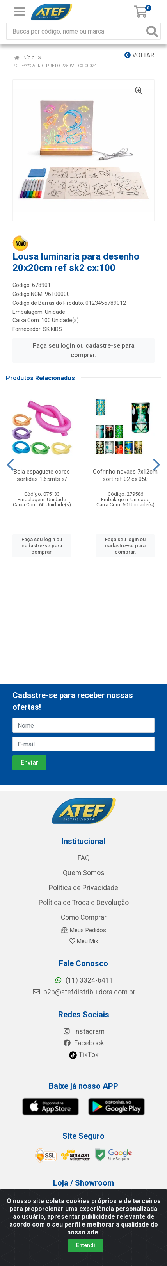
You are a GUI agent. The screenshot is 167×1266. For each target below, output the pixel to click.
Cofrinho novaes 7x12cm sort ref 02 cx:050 (125, 475)
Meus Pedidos (83, 930)
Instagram (83, 1031)
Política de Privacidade (83, 888)
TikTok (84, 1055)
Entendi (85, 1245)
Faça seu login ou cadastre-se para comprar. (84, 350)
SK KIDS (52, 329)
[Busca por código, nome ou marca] (75, 31)
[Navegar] (10, 465)
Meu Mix (83, 941)
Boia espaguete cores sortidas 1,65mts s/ (42, 475)
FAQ (84, 858)
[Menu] (19, 12)
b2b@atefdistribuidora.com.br (83, 992)
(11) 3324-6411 (83, 980)
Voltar (139, 55)
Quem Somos (84, 873)
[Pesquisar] (152, 31)
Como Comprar (84, 917)
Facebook (83, 1043)
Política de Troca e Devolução (84, 902)
